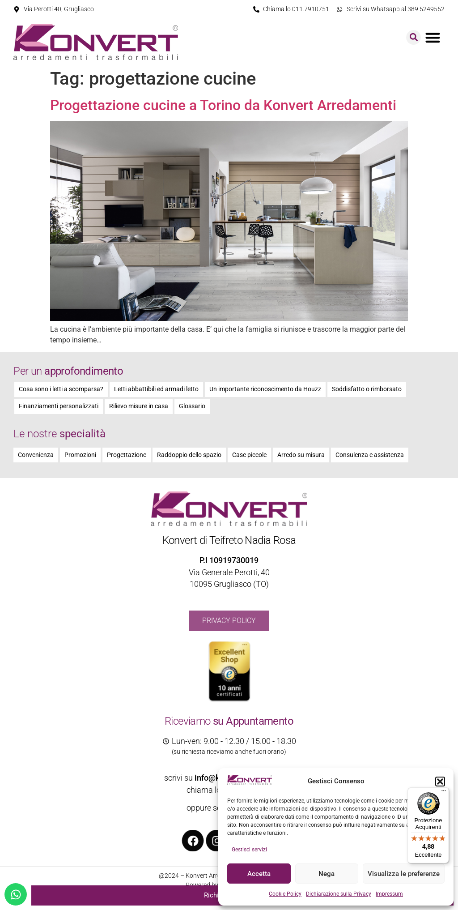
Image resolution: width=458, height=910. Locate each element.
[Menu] (443, 792)
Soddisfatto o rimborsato (367, 389)
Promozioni (80, 455)
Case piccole (249, 455)
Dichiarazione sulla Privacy (338, 894)
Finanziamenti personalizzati (58, 406)
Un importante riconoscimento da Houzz (265, 389)
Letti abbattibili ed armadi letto (156, 389)
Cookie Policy (285, 894)
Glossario (192, 406)
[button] (440, 781)
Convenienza (36, 455)
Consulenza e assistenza (369, 455)
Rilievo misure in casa (138, 406)
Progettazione (126, 455)
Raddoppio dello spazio (189, 455)
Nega (326, 874)
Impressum (389, 894)
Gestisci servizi (249, 849)
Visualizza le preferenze (404, 874)
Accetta (259, 874)
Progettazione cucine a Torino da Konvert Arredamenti (223, 105)
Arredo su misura (301, 455)
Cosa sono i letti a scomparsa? (61, 389)
